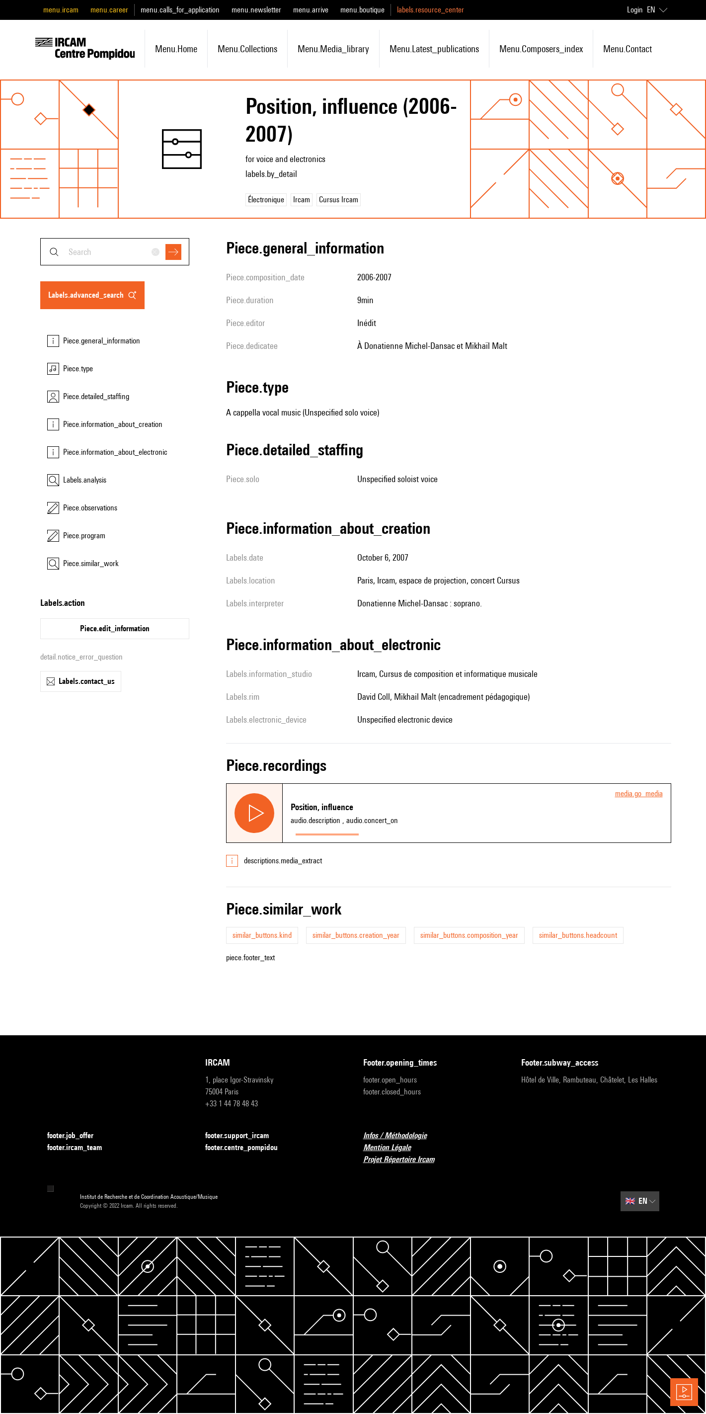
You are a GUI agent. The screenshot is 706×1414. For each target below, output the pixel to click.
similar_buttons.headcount (578, 935)
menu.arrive (310, 9)
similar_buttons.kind (262, 935)
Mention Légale (393, 1148)
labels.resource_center (430, 9)
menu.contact (627, 48)
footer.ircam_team (80, 1148)
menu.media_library (333, 48)
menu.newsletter (256, 9)
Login (635, 9)
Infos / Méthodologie (401, 1136)
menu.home (176, 48)
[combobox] (114, 251)
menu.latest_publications (434, 48)
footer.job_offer (76, 1136)
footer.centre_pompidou (247, 1148)
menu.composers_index (541, 48)
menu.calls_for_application (180, 9)
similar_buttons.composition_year (469, 935)
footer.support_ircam (243, 1136)
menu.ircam (60, 9)
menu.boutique (362, 9)
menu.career (109, 9)
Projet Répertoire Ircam (404, 1160)
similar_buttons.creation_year (356, 935)
